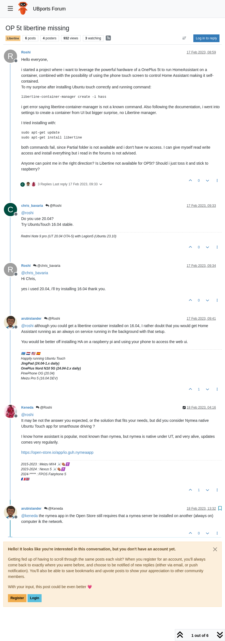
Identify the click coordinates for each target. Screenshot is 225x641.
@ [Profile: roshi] (27, 213)
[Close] (215, 549)
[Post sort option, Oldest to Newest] (184, 38)
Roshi (26, 52)
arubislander (31, 318)
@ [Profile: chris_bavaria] (34, 273)
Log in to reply (206, 38)
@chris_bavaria (46, 266)
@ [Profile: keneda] (29, 516)
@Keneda (53, 508)
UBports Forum (49, 9)
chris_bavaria (32, 206)
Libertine (13, 38)
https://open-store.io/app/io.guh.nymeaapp (57, 452)
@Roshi (53, 206)
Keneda (27, 407)
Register (17, 598)
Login (34, 598)
